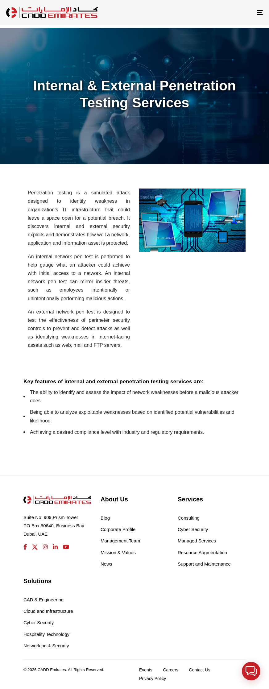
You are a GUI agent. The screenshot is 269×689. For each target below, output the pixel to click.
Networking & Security (46, 645)
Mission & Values (118, 552)
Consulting (189, 518)
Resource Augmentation (202, 552)
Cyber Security (193, 529)
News (106, 564)
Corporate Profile (118, 529)
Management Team (120, 540)
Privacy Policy (152, 678)
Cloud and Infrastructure (48, 611)
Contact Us (199, 669)
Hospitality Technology (46, 634)
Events (145, 669)
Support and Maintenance (204, 564)
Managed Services (197, 540)
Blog (105, 518)
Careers (170, 669)
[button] (252, 674)
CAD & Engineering (43, 599)
